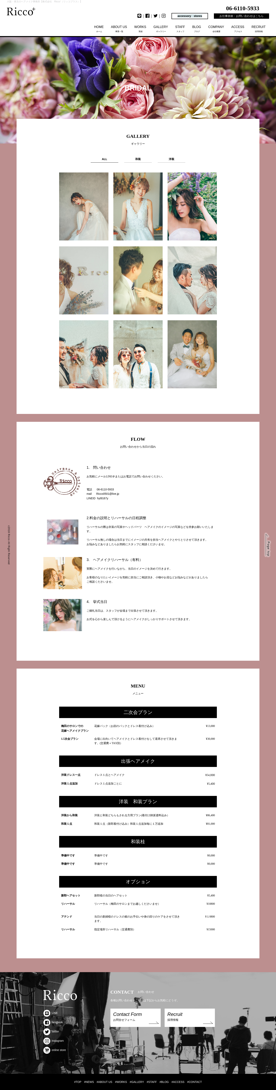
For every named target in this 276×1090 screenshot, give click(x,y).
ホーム (99, 29)
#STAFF (152, 1081)
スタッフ (180, 29)
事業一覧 (119, 29)
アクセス (238, 29)
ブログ (196, 29)
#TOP (77, 1081)
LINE (50, 1013)
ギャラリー (161, 29)
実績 (140, 29)
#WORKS (121, 1081)
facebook (53, 1022)
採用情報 (259, 29)
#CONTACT (194, 1081)
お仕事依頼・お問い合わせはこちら (241, 16)
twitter (51, 1031)
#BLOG (164, 1081)
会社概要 (216, 29)
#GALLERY (137, 1081)
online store (54, 1050)
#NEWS (89, 1081)
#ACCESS (178, 1081)
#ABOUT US (104, 1081)
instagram (53, 1040)
